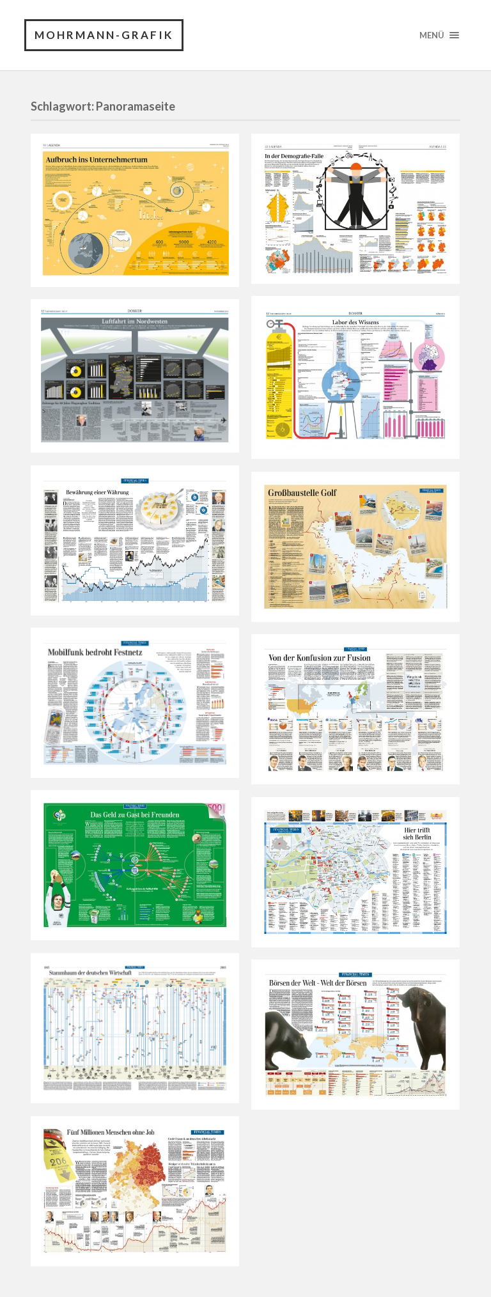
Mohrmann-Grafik (104, 35)
